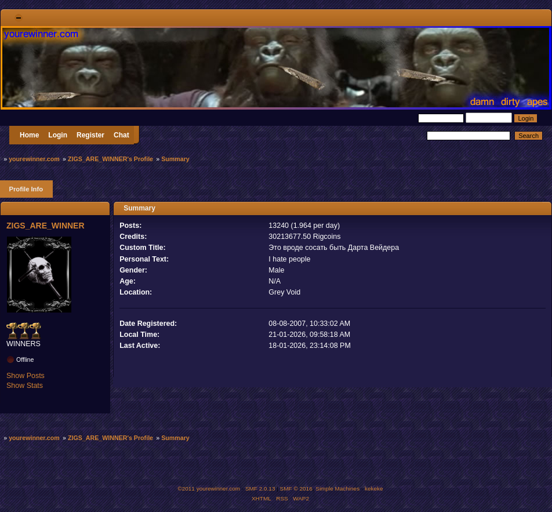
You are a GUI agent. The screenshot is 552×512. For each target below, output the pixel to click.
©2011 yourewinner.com (208, 488)
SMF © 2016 (296, 488)
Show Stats (24, 386)
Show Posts (25, 376)
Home (29, 135)
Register (90, 135)
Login (57, 135)
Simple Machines (337, 488)
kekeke (374, 488)
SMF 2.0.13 (260, 488)
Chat (121, 135)
